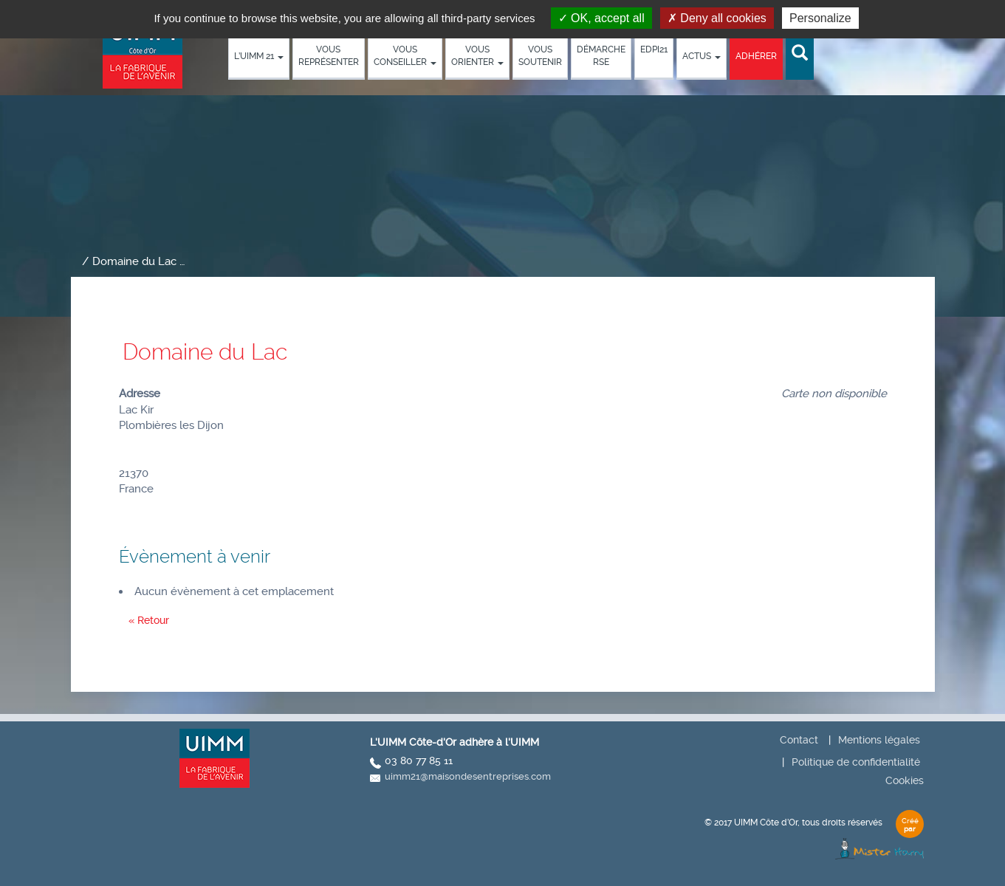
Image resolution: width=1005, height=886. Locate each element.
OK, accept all (601, 18)
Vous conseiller (405, 55)
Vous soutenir (540, 55)
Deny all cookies (717, 18)
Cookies (904, 780)
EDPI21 (654, 49)
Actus (701, 56)
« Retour (148, 620)
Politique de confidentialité (856, 762)
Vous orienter (477, 55)
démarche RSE (601, 55)
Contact (799, 740)
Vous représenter (328, 55)
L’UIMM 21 (259, 56)
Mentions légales (879, 740)
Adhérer (756, 56)
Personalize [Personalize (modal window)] (820, 18)
